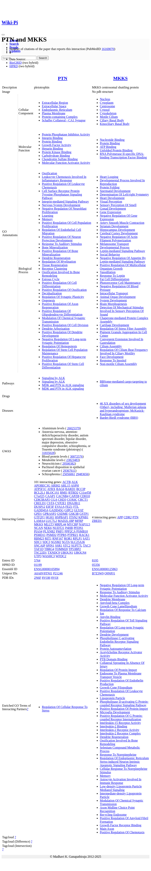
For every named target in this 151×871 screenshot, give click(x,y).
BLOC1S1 (52, 492)
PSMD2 (51, 535)
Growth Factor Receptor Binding (120, 825)
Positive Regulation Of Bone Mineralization (60, 252)
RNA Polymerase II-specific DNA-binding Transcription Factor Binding (123, 155)
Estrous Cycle (50, 279)
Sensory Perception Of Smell (118, 205)
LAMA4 (39, 520)
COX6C (72, 499)
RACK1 (84, 535)
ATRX (51, 489)
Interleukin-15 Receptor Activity (120, 722)
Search (14, 44)
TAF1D (39, 549)
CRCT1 (83, 499)
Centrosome (107, 106)
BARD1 (70, 489)
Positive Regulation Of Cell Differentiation (59, 284)
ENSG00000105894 (47, 569)
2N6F (37, 577)
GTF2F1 (39, 517)
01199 (38, 564)
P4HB (69, 528)
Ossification (49, 173)
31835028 (48, 453)
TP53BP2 (75, 549)
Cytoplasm (106, 102)
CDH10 (85, 496)
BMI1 (63, 492)
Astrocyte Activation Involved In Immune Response (120, 781)
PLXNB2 (49, 531)
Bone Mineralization (55, 247)
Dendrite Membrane (112, 599)
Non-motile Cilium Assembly (118, 364)
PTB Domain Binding (113, 659)
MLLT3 (49, 524)
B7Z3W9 (98, 573)
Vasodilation (108, 272)
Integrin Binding (52, 138)
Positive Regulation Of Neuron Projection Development (61, 238)
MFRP (79, 520)
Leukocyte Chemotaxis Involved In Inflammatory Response (64, 178)
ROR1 (68, 538)
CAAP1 (50, 496)
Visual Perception (111, 201)
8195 (95, 560)
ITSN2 (73, 517)
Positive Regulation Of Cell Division (65, 325)
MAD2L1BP (66, 520)
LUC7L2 (51, 520)
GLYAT (79, 510)
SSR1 (58, 545)
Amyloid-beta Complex (115, 602)
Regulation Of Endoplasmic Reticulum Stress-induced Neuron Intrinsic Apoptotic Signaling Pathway (124, 761)
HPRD (13, 66)
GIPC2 (68, 510)
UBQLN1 (67, 552)
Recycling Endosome (113, 814)
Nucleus (105, 99)
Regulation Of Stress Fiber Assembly (123, 328)
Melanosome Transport (114, 244)
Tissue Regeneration (55, 265)
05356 (96, 564)
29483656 (82, 474)
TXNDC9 (54, 552)
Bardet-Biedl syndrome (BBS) (119, 417)
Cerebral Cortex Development (119, 233)
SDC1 (38, 542)
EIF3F (50, 506)
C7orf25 (39, 496)
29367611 (69, 470)
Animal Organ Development (118, 297)
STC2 (66, 545)
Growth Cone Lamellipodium (118, 606)
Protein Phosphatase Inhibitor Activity (66, 134)
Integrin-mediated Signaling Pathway (65, 201)
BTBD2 (73, 492)
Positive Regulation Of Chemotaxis (122, 832)
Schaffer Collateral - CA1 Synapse (64, 120)
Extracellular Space (54, 106)
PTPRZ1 (72, 535)
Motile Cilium (109, 116)
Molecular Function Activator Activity (66, 162)
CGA (54, 499)
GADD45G (56, 510)
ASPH (75, 485)
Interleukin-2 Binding (113, 726)
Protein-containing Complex (60, 116)
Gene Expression (110, 212)
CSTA (50, 503)
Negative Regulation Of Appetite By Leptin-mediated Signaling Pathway (123, 259)
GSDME (62, 513)
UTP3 (37, 556)
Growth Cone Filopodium (116, 687)
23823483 (72, 460)
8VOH (46, 577)
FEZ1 (68, 506)
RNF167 (57, 538)
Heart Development (112, 198)
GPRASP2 (49, 513)
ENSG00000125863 (105, 569)
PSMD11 (40, 535)
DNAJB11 (73, 503)
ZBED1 (97, 520)
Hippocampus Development (117, 229)
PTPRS (61, 535)
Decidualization (52, 293)
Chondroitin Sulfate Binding (60, 159)
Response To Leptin (112, 275)
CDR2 (128, 517)
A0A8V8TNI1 (43, 573)
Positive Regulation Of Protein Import (124, 708)
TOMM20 (61, 549)
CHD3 (62, 499)
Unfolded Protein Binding (116, 150)
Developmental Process (115, 247)
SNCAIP (39, 545)
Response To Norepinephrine (118, 754)
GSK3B (74, 513)
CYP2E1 (60, 503)
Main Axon (107, 828)
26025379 (73, 428)
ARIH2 (55, 485)
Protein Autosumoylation (115, 648)
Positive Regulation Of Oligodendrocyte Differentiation (62, 312)
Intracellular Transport (114, 293)
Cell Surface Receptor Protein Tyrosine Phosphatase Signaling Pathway (62, 194)
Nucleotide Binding (112, 139)
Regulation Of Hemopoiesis (59, 346)
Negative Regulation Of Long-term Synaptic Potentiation (64, 341)
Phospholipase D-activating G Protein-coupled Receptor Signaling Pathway (124, 703)
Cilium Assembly (111, 346)
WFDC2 (61, 556)
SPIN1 (50, 545)
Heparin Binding (52, 148)
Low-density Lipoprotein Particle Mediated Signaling (121, 788)
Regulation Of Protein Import (118, 670)
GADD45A (41, 510)
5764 (37, 560)
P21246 (58, 573)
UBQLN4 (80, 552)
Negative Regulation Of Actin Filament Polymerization (119, 238)
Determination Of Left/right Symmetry (124, 194)
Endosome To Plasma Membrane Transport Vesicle (120, 675)
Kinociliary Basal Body (115, 124)
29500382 (68, 463)
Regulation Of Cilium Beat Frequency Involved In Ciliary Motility (124, 351)
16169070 (108, 49)
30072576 (76, 456)
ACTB (66, 482)
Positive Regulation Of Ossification (64, 289)
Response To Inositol (113, 360)
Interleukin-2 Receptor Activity (119, 730)
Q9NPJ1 (109, 573)
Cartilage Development (114, 325)
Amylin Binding (110, 617)
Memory (47, 219)
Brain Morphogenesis (113, 304)
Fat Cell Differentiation (114, 279)
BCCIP (80, 489)
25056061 (69, 474)
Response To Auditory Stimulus (62, 244)
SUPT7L (76, 545)
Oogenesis (48, 300)
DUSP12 (39, 506)
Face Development (111, 357)
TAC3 (87, 545)
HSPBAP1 (61, 517)
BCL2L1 (39, 492)
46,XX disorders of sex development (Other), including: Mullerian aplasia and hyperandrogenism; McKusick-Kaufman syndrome (123, 409)
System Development (113, 300)
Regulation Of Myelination (59, 261)
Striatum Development (114, 226)
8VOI (54, 577)
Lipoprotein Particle (112, 698)
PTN (62, 78)
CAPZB (74, 496)
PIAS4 (38, 531)
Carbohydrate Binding (56, 155)
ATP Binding (108, 146)
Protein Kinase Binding (56, 152)
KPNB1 (83, 517)
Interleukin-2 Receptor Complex (120, 733)
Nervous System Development (61, 205)
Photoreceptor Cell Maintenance (120, 282)
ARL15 (65, 485)
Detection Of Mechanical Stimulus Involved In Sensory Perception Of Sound (122, 311)
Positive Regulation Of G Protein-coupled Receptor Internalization (121, 717)
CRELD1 (40, 503)
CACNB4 (62, 496)
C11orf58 (85, 492)
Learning (47, 215)
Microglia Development (115, 712)
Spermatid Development (115, 191)
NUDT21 (58, 528)
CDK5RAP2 (42, 499)
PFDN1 (78, 528)
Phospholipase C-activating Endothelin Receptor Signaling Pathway (119, 641)
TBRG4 (49, 549)
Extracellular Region (55, 102)
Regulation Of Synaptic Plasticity (63, 297)
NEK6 (48, 528)
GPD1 (38, 513)
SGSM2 (56, 542)
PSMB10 (82, 531)
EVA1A (60, 506)
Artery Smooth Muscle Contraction (122, 222)
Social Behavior (110, 254)
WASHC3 (48, 556)
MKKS (120, 78)
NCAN (38, 528)
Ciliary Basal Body (112, 120)
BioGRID (15, 62)
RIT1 (48, 538)
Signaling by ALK (53, 378)
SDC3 (46, 542)
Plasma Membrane (53, 113)
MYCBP (72, 524)
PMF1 (60, 531)
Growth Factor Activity (56, 145)
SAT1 (86, 538)
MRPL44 (60, 524)
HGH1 (50, 517)
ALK (74, 482)
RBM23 (39, 538)
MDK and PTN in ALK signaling (63, 385)
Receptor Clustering (54, 268)
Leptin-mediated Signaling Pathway (122, 251)
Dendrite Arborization (56, 328)
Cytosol (105, 109)
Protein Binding (52, 141)
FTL (76, 506)
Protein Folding (110, 187)
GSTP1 (84, 513)
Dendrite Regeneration (56, 258)
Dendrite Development (114, 634)
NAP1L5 (84, 524)
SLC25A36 (77, 542)
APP (120, 517)
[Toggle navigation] (3, 34)
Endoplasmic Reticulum (57, 109)
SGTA (66, 542)
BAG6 (60, 489)
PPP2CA (70, 531)
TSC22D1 (40, 552)
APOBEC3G (42, 485)
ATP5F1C (40, 489)
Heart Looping (109, 176)
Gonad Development (113, 208)
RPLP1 (77, 538)
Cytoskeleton (108, 113)
